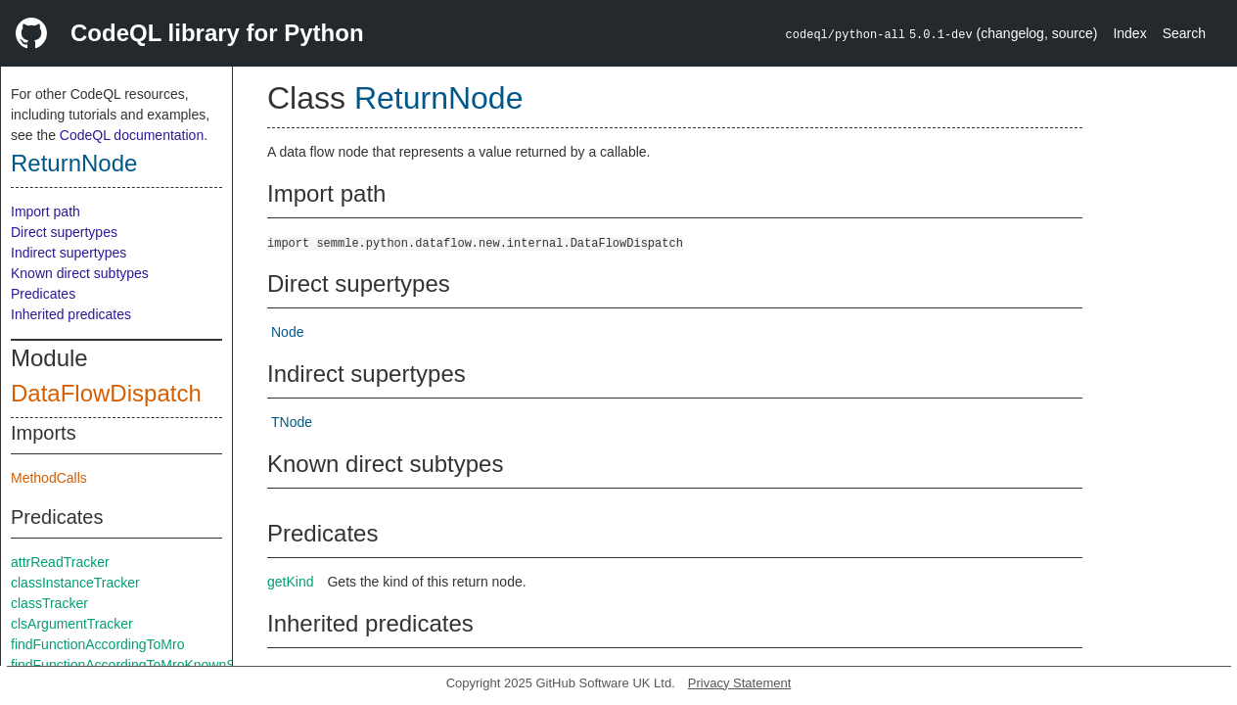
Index (1129, 33)
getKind (290, 581)
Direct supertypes (64, 232)
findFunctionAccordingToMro (97, 644)
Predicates (43, 294)
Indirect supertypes (68, 252)
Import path (45, 211)
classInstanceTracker (75, 582)
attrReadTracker (60, 562)
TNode (291, 422)
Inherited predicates (71, 314)
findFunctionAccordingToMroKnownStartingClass (159, 665)
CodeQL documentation (132, 135)
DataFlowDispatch (106, 393)
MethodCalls (49, 478)
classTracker (49, 603)
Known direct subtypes (80, 273)
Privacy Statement (740, 683)
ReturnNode (74, 163)
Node (287, 332)
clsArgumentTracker (72, 624)
